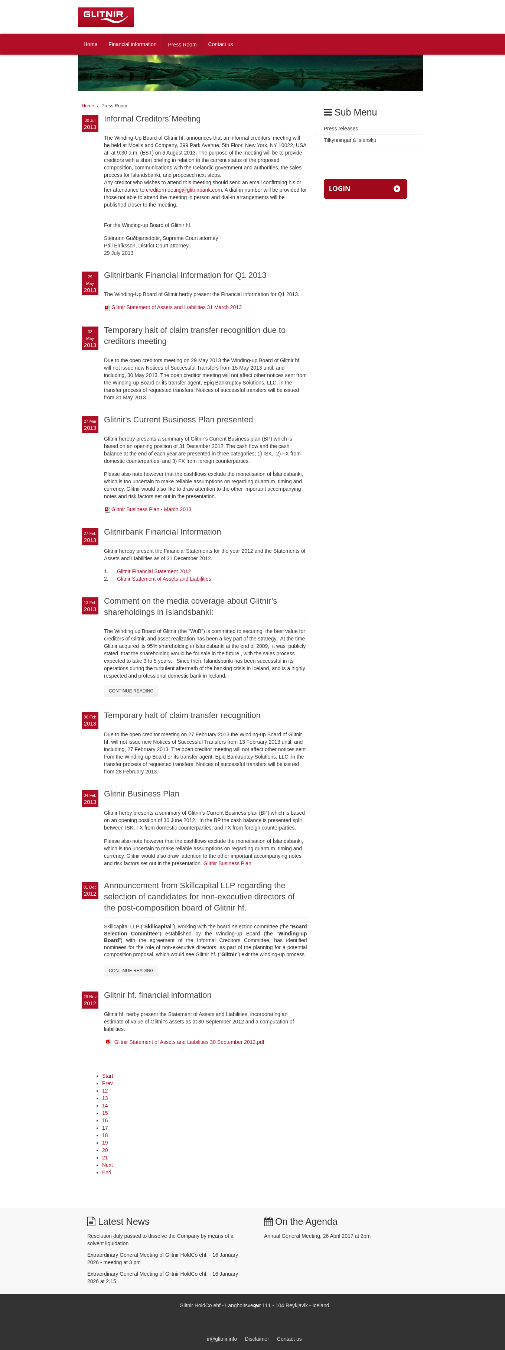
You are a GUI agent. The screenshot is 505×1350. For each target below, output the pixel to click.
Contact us (220, 44)
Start (107, 1076)
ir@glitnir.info (222, 1339)
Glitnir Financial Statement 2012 (154, 571)
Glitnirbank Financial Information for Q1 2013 (185, 275)
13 (105, 1098)
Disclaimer (257, 1339)
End (106, 1172)
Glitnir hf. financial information (158, 995)
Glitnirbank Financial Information (162, 531)
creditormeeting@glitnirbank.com (184, 190)
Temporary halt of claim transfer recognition (182, 715)
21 (105, 1158)
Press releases (341, 129)
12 (105, 1091)
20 (105, 1150)
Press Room (182, 45)
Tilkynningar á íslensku (350, 140)
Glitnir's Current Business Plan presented (178, 419)
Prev (107, 1083)
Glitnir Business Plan (141, 793)
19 (105, 1143)
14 (105, 1106)
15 (105, 1113)
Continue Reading (131, 691)
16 (105, 1120)
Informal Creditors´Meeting (152, 118)
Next (107, 1165)
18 (105, 1135)
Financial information (132, 44)
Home (90, 44)
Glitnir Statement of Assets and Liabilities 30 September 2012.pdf (189, 1042)
